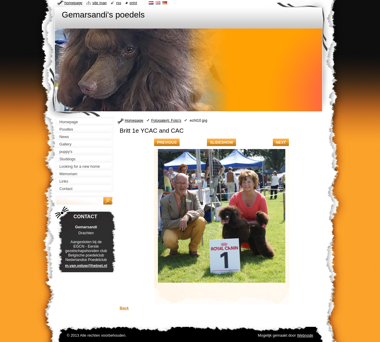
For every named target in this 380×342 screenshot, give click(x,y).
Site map (99, 3)
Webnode (305, 335)
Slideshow (221, 142)
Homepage (134, 120)
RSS (118, 3)
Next (281, 142)
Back (124, 308)
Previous (167, 142)
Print (133, 3)
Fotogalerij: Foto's (166, 120)
